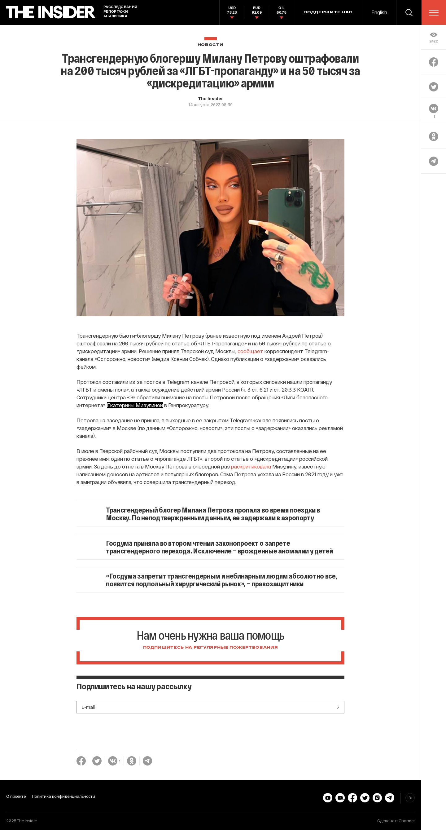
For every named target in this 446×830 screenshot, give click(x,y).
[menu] (434, 13)
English (379, 12)
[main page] (51, 12)
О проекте (16, 796)
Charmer (407, 820)
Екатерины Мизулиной (135, 405)
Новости (211, 45)
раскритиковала (251, 466)
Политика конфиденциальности (63, 796)
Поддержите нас (328, 12)
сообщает (250, 351)
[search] (408, 12)
